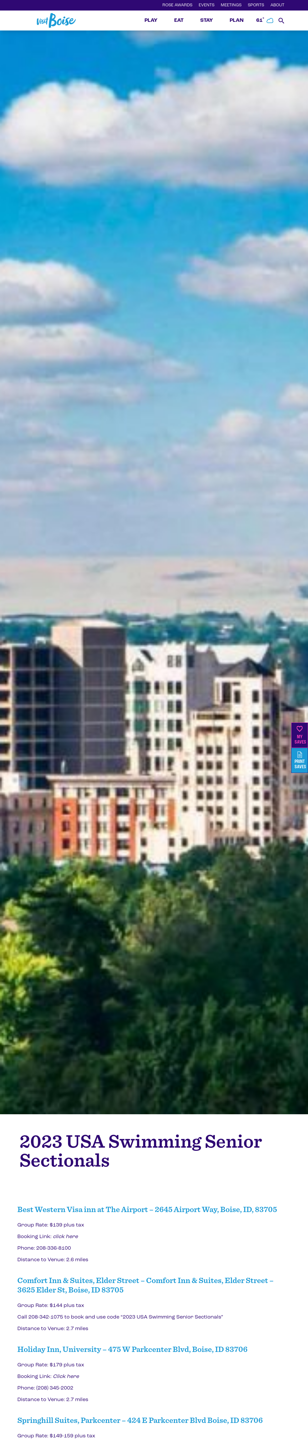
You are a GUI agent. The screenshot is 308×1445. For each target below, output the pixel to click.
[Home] (56, 20)
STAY (206, 20)
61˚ (265, 20)
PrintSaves (300, 760)
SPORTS (256, 5)
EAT (178, 20)
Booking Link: (47, 1236)
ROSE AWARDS (177, 5)
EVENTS (206, 5)
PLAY (151, 20)
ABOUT (277, 5)
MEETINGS (231, 5)
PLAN (237, 20)
